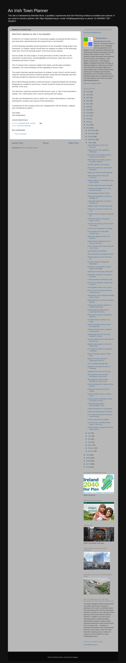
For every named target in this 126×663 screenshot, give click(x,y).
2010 (88, 455)
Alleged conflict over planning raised (100, 206)
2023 (88, 97)
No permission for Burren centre (98, 193)
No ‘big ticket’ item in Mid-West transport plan (98, 232)
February (91, 448)
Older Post (73, 143)
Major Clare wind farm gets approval (100, 172)
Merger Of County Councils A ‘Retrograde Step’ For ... (98, 359)
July (89, 433)
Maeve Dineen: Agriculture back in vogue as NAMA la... (99, 242)
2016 (88, 119)
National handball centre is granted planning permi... (100, 330)
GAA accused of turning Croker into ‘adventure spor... (100, 291)
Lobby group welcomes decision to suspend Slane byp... (99, 306)
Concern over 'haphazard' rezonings (100, 228)
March (90, 445)
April (89, 442)
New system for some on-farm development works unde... (98, 375)
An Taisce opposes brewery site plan (100, 185)
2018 (88, 113)
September (92, 139)
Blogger (75, 657)
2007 (88, 464)
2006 (88, 467)
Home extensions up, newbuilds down (101, 254)
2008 (88, 461)
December (91, 130)
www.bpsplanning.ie (90, 644)
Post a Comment (21, 134)
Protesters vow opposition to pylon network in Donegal (99, 267)
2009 (88, 458)
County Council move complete (98, 419)
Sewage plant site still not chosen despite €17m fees (99, 335)
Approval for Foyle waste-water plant (100, 271)
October (91, 136)
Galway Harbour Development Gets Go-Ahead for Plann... (100, 400)
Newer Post (17, 143)
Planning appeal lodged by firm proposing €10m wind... (98, 311)
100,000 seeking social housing (98, 164)
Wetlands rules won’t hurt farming (99, 371)
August (90, 142)
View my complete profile (92, 83)
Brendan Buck (101, 38)
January (91, 451)
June (90, 436)
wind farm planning (23, 125)
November (91, 133)
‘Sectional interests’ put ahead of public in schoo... (99, 219)
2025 (88, 92)
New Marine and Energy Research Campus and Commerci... (99, 156)
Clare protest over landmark (97, 251)
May (89, 439)
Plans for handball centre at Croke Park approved (99, 325)
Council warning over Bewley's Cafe (100, 279)
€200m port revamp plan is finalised (100, 411)
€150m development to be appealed (100, 408)
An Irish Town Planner (28, 10)
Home (46, 143)
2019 (88, 110)
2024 (88, 95)
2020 (88, 107)
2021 (88, 104)
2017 (88, 116)
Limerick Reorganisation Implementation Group (96, 404)
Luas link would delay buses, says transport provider (99, 189)
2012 (88, 125)
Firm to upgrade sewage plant (98, 363)
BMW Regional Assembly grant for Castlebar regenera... (99, 160)
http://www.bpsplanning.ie (92, 32)
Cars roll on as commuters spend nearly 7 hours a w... (99, 423)
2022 (88, 101)
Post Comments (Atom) (29, 148)
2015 (88, 122)
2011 (88, 128)
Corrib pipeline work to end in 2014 (100, 287)
